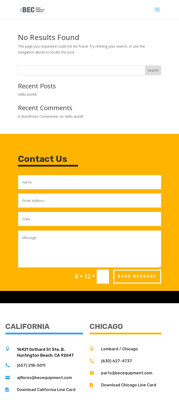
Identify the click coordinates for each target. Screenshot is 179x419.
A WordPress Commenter (38, 116)
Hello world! (27, 94)
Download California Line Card (46, 389)
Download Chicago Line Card (128, 385)
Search (153, 70)
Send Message (137, 276)
